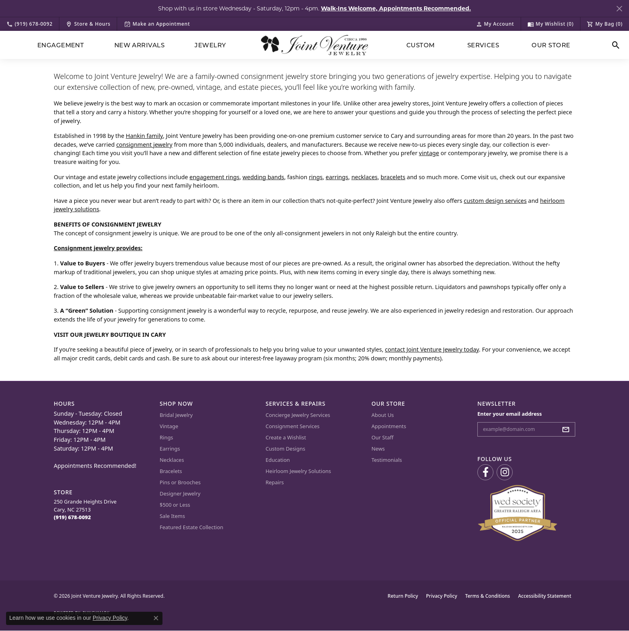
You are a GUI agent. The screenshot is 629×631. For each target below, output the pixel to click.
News (378, 448)
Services (483, 45)
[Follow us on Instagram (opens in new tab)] (505, 472)
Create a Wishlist (286, 437)
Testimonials (386, 459)
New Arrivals (139, 45)
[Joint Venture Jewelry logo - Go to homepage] (315, 45)
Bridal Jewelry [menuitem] (176, 415)
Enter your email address (509, 413)
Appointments (388, 426)
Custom (420, 45)
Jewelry (210, 45)
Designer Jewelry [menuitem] (180, 493)
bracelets (393, 177)
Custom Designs (285, 448)
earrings (337, 177)
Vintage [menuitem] (169, 426)
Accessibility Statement (544, 596)
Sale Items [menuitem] (172, 516)
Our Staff (382, 437)
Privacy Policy (441, 596)
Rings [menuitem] (166, 437)
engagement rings (214, 177)
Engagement (60, 45)
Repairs (275, 482)
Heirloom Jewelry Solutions (298, 471)
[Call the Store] (72, 517)
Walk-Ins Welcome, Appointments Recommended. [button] (396, 8)
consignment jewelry (144, 144)
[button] (495, 24)
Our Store (551, 45)
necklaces (364, 177)
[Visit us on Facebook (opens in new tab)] (485, 472)
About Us (382, 415)
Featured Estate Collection (191, 527)
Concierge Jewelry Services (298, 415)
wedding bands (263, 177)
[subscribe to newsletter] (568, 429)
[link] (29, 24)
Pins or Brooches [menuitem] (180, 482)
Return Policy (403, 596)
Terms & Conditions (487, 596)
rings (316, 177)
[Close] (619, 9)
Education (278, 459)
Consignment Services (292, 426)
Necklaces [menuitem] (172, 459)
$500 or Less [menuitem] (175, 504)
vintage (429, 153)
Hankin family (144, 136)
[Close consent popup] (156, 618)
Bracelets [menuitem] (171, 471)
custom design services (495, 200)
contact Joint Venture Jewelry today (432, 349)
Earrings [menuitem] (170, 448)
